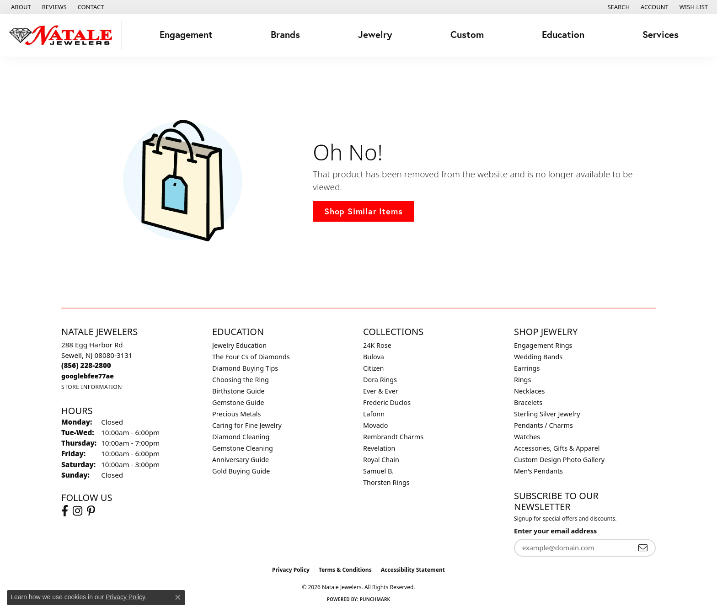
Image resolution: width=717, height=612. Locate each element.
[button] (617, 7)
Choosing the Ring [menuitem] (240, 379)
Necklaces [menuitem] (529, 391)
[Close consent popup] (178, 597)
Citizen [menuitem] (373, 368)
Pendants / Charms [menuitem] (543, 425)
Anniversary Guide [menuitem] (240, 459)
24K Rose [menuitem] (377, 345)
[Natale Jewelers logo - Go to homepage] (63, 35)
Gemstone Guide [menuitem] (238, 402)
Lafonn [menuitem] (374, 414)
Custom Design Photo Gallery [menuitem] (559, 459)
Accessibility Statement (413, 570)
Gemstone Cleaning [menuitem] (242, 448)
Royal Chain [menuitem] (381, 459)
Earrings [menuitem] (527, 368)
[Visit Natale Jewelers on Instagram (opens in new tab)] (77, 511)
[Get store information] (91, 387)
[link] (20, 7)
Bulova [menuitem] (373, 356)
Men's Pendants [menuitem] (538, 471)
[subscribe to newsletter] (643, 548)
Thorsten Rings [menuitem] (386, 482)
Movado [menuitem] (375, 425)
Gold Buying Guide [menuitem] (241, 471)
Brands (285, 34)
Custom (467, 34)
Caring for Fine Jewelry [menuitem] (247, 425)
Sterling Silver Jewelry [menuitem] (547, 414)
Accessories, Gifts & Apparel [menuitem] (557, 448)
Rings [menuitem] (522, 379)
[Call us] (87, 376)
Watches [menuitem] (527, 436)
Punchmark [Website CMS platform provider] (375, 599)
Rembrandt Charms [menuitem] (393, 436)
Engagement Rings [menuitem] (543, 345)
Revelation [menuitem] (379, 448)
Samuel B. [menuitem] (378, 471)
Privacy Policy (291, 570)
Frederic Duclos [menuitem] (387, 402)
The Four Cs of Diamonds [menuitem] (251, 356)
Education (563, 34)
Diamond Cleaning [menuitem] (240, 436)
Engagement (186, 34)
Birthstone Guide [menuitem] (238, 391)
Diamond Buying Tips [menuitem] (245, 368)
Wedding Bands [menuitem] (538, 356)
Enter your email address (555, 530)
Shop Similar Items (363, 211)
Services (660, 34)
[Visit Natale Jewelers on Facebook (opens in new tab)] (64, 511)
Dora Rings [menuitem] (380, 379)
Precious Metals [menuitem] (236, 414)
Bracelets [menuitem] (528, 402)
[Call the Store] (86, 365)
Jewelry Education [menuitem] (239, 345)
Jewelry (375, 34)
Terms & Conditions (345, 570)
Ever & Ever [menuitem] (380, 391)
